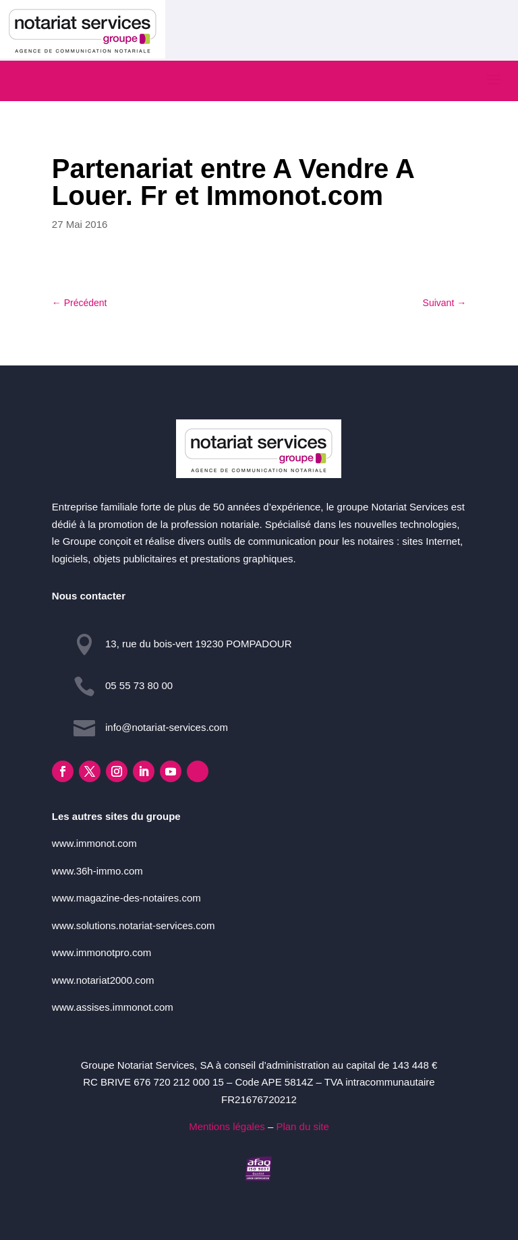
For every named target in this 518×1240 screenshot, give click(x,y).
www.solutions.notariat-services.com (133, 925)
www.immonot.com (94, 843)
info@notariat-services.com (166, 727)
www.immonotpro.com (102, 952)
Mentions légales (227, 1126)
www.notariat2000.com (103, 980)
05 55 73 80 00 (139, 685)
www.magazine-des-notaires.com (126, 898)
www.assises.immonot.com (112, 1007)
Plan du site (302, 1126)
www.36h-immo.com (97, 871)
